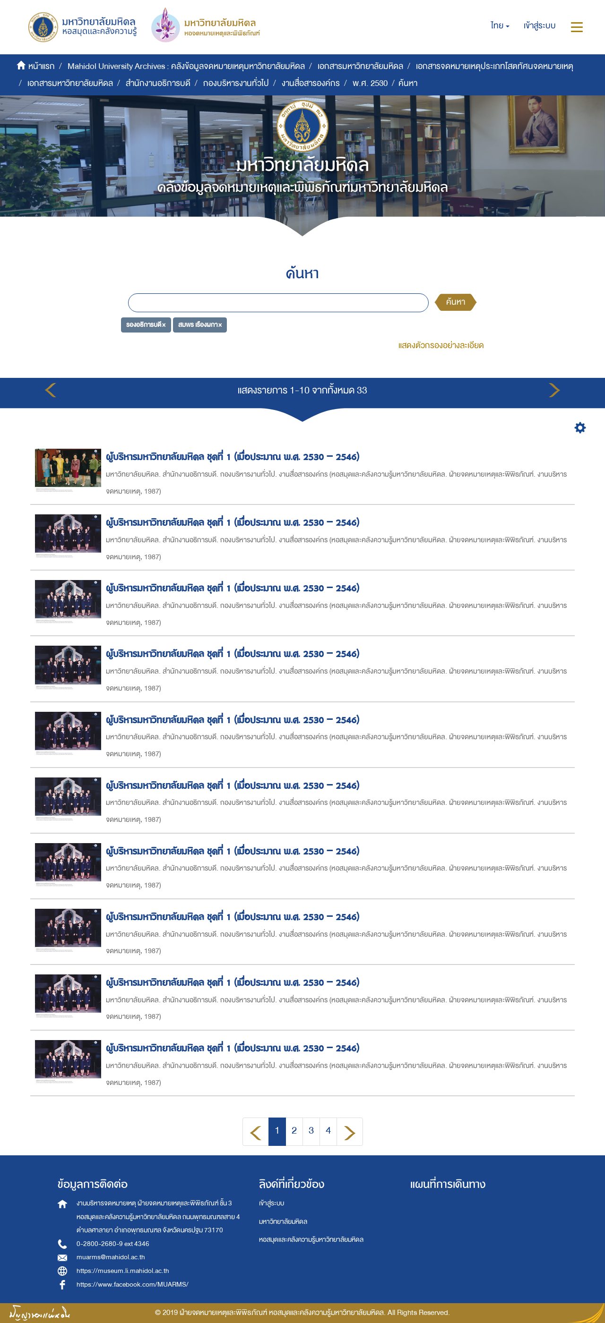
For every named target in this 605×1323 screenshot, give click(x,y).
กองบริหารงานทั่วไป (236, 83)
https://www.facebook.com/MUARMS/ (133, 1284)
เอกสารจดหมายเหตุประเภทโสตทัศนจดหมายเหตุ (494, 66)
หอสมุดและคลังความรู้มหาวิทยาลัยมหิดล (311, 1240)
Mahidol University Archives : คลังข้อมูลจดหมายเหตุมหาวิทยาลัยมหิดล (186, 66)
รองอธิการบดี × (145, 324)
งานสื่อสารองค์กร (311, 83)
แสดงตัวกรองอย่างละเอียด (441, 345)
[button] (500, 26)
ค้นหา (455, 302)
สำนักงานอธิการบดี (158, 83)
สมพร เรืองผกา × (200, 324)
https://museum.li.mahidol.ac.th (123, 1271)
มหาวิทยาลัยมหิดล (283, 1222)
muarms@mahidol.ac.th (111, 1257)
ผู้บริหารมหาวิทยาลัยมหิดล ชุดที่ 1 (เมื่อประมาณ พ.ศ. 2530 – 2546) (234, 457)
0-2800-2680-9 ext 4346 (113, 1244)
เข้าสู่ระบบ (271, 1203)
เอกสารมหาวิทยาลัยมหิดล (360, 66)
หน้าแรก (41, 66)
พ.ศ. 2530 (370, 83)
